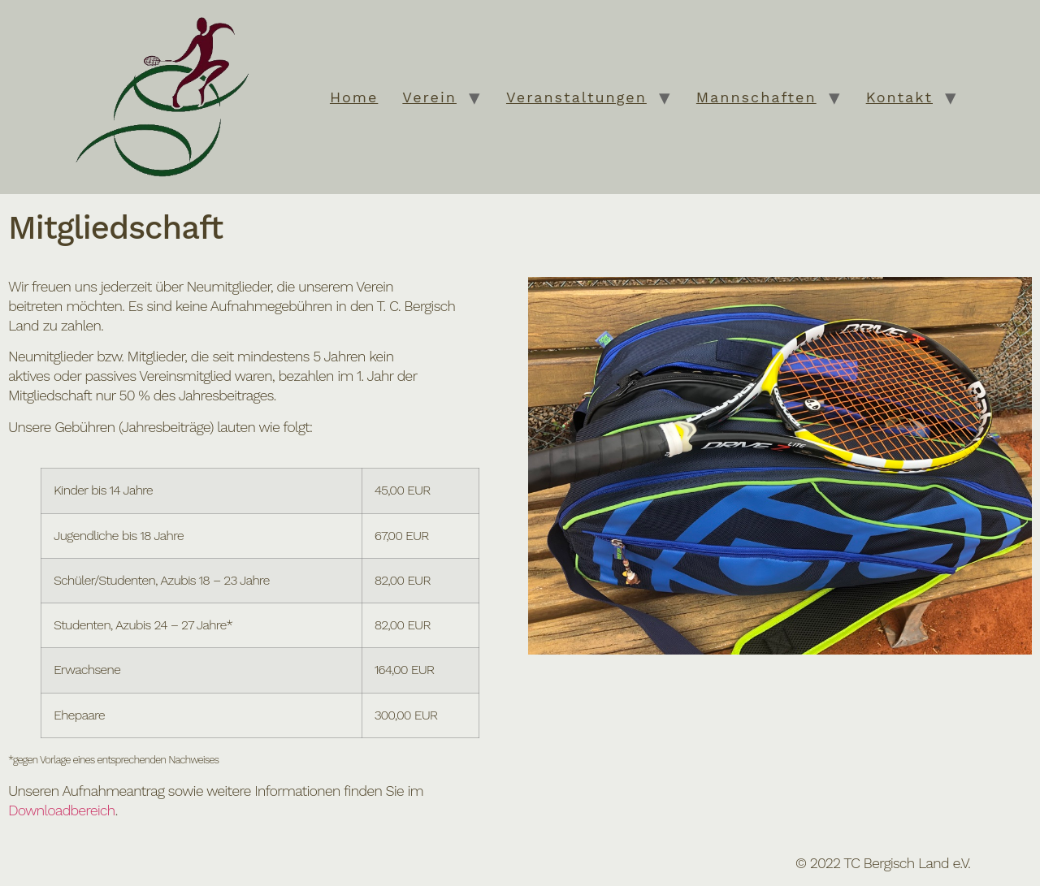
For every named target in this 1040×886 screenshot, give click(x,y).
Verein (429, 97)
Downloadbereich (61, 810)
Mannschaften (756, 97)
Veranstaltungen (576, 97)
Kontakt (899, 97)
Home (354, 97)
